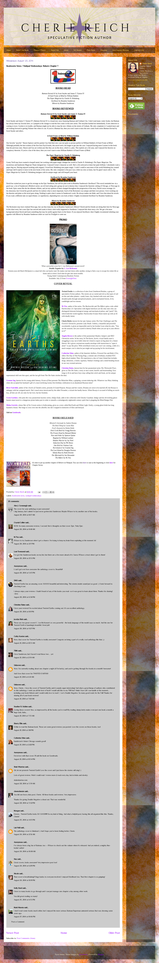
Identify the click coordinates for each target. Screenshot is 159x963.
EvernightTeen (71, 278)
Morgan (17, 811)
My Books (78, 50)
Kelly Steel (18, 888)
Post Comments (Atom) (26, 938)
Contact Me (139, 50)
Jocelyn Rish (18, 619)
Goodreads (16, 412)
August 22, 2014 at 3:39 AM (24, 784)
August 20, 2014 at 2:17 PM (24, 544)
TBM (16, 651)
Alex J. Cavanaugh (20, 506)
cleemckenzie (19, 791)
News (66, 50)
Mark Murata (19, 907)
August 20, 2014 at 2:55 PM (24, 558)
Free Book (91, 50)
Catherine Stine (68, 353)
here (111, 463)
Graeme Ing (10, 380)
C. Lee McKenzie (70, 268)
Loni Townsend (19, 552)
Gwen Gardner (12, 398)
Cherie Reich (147, 64)
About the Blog (22, 50)
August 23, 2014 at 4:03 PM (24, 820)
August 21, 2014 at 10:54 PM (24, 759)
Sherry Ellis (18, 723)
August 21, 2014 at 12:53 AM (24, 643)
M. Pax (64, 306)
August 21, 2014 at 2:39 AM (24, 658)
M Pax (16, 537)
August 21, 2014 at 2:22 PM (24, 745)
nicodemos (83, 954)
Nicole (16, 874)
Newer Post (12, 932)
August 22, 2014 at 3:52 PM (24, 803)
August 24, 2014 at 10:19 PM (24, 880)
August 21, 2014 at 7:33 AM (24, 716)
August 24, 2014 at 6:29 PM (24, 866)
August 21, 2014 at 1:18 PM (24, 730)
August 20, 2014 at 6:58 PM (24, 597)
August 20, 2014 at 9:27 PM (24, 628)
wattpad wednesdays (33, 496)
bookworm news (18, 496)
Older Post (114, 932)
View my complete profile (137, 80)
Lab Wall (17, 828)
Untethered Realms (120, 50)
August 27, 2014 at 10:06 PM (24, 917)
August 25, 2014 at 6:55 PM (24, 900)
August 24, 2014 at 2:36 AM (24, 834)
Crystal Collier (19, 523)
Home (8, 50)
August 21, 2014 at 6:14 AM (24, 677)
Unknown (17, 665)
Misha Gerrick (11, 405)
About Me (55, 50)
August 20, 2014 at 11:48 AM (24, 529)
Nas (15, 859)
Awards (103, 50)
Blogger (101, 954)
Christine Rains (68, 368)
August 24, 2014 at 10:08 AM (25, 851)
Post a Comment (17, 922)
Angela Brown (67, 336)
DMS (16, 580)
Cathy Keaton (19, 636)
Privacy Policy (40, 50)
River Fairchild (12, 388)
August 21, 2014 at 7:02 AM (24, 699)
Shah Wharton (19, 767)
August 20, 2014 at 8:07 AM (24, 515)
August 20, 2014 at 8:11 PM (24, 612)
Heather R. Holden (21, 707)
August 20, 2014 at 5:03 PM (24, 573)
